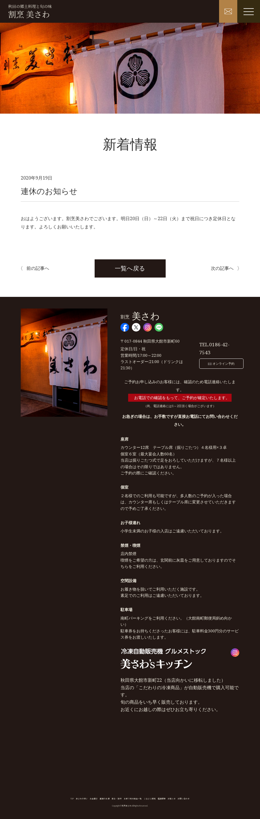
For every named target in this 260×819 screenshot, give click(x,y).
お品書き (94, 798)
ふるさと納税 (150, 798)
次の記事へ (222, 268)
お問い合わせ (184, 798)
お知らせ (172, 798)
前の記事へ (37, 268)
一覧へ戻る (130, 268)
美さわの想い (82, 798)
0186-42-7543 (220, 347)
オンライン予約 (216, 360)
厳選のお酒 (105, 798)
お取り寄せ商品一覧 (133, 798)
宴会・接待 (117, 798)
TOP (72, 798)
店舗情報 (162, 798)
